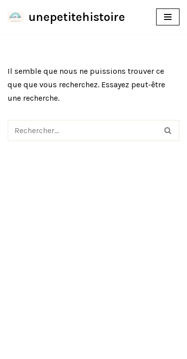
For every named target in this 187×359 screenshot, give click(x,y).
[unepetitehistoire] (66, 17)
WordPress (130, 348)
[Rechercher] (82, 130)
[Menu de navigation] (168, 16)
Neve (47, 348)
